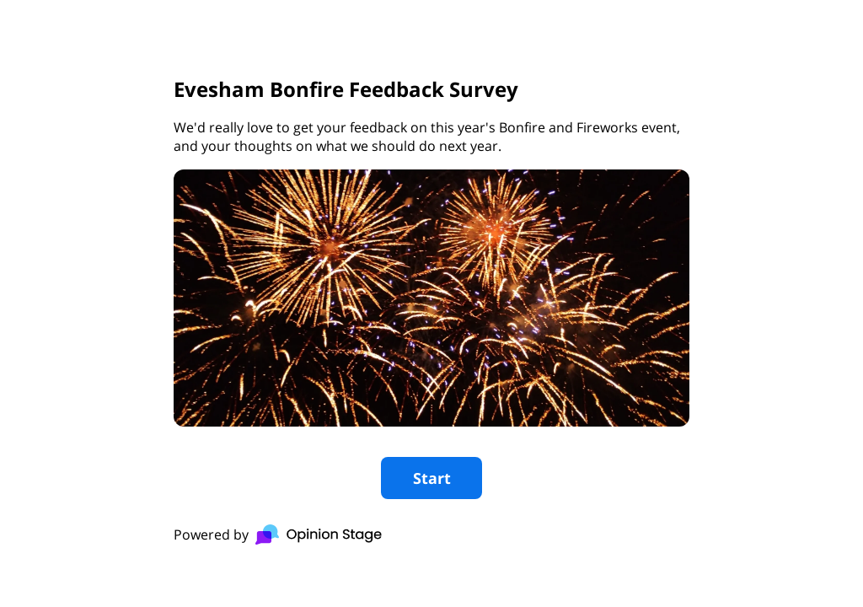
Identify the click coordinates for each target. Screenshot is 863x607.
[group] (431, 303)
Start (432, 478)
